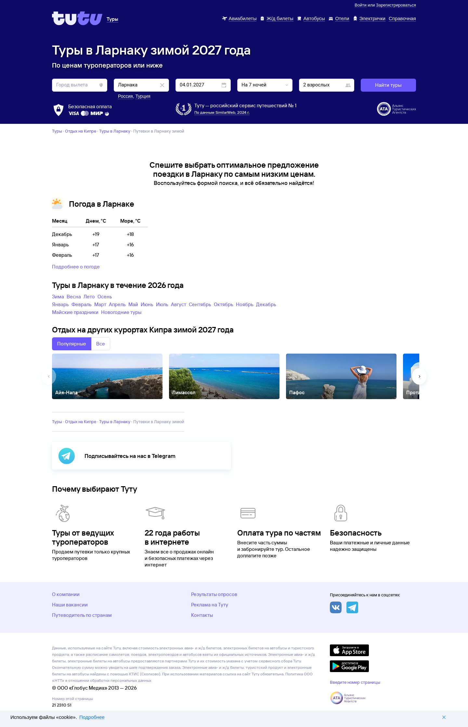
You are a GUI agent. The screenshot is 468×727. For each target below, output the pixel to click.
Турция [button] (143, 96)
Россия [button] (125, 96)
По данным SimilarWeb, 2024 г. (222, 112)
